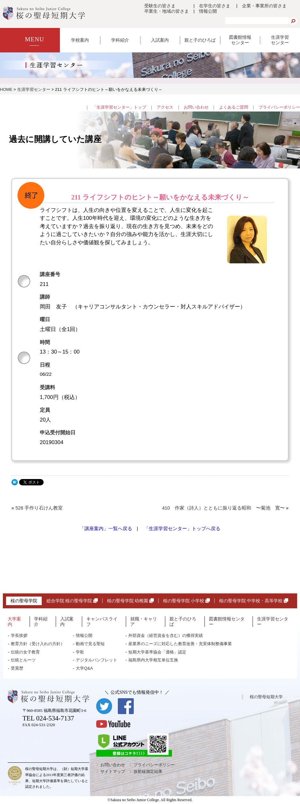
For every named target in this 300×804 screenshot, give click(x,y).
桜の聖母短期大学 (266, 696)
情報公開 (208, 11)
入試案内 (160, 40)
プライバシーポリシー (279, 107)
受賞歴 (17, 668)
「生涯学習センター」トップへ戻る (182, 528)
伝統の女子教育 (25, 652)
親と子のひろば (200, 40)
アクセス (165, 107)
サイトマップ (112, 771)
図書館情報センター (240, 40)
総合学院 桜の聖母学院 (72, 600)
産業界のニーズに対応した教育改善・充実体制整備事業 (180, 643)
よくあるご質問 (233, 107)
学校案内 (80, 40)
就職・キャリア (143, 621)
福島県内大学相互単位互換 (153, 660)
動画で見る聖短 (90, 643)
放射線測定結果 (147, 771)
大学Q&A (84, 668)
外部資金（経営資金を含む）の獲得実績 (165, 635)
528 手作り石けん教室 (39, 507)
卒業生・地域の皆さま (166, 11)
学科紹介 (120, 40)
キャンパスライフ (102, 621)
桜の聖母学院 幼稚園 (130, 600)
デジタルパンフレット (96, 660)
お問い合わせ (196, 107)
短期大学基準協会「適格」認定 (157, 652)
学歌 (80, 652)
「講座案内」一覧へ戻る (106, 528)
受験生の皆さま (159, 5)
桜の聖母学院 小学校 (186, 600)
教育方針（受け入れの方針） (38, 643)
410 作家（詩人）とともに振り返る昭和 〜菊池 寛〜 (223, 507)
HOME (6, 89)
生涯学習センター (280, 40)
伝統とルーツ (23, 660)
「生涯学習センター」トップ (119, 107)
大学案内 (14, 621)
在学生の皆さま (214, 5)
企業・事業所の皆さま (264, 5)
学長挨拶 (19, 635)
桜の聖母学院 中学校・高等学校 (253, 600)
